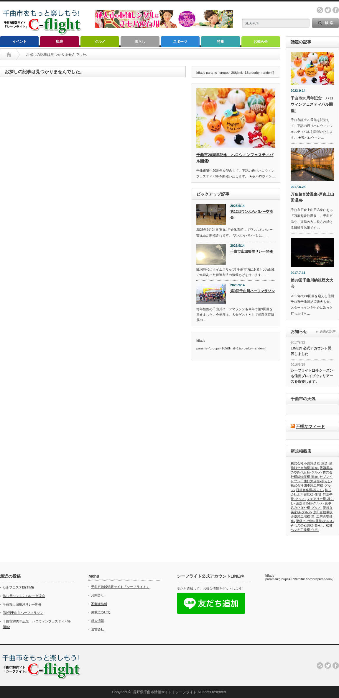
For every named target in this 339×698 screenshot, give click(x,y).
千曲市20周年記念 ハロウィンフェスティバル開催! (312, 104)
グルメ (100, 42)
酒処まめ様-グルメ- (310, 503)
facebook (336, 10)
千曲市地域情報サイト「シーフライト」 (120, 587)
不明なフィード (310, 426)
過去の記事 (328, 331)
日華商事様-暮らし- (310, 490)
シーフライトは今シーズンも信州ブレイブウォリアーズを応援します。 (312, 375)
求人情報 (97, 620)
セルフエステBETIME (18, 587)
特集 (220, 42)
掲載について (101, 612)
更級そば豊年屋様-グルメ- (315, 521)
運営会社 (97, 629)
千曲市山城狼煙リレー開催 (251, 251)
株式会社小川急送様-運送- (309, 463)
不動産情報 (99, 604)
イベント (19, 42)
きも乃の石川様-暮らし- (308, 525)
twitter (328, 10)
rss (320, 10)
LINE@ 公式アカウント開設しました (311, 351)
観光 (59, 42)
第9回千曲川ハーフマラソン (252, 291)
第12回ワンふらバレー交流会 (251, 214)
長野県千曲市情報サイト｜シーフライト (165, 692)
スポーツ (180, 42)
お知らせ (261, 42)
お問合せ (97, 595)
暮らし (140, 42)
